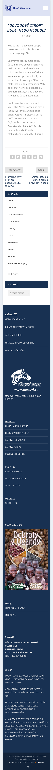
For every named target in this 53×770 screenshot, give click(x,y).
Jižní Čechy (10, 615)
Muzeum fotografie (15, 478)
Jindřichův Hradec (15, 608)
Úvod (10, 200)
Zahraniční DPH (13, 335)
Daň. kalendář (14, 221)
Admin (41, 762)
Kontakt (12, 256)
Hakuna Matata (13, 471)
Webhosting (15, 762)
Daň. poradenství (16, 214)
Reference (13, 242)
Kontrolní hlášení (15, 350)
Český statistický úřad (17, 433)
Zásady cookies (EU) (17, 263)
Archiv (11, 249)
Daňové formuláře (15, 440)
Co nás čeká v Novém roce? (19, 327)
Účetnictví (13, 207)
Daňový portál (13, 447)
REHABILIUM (11, 503)
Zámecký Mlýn (12, 485)
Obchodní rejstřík (15, 453)
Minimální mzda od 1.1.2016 (19, 342)
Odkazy (11, 228)
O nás (10, 235)
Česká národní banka (16, 426)
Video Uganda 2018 (15, 319)
